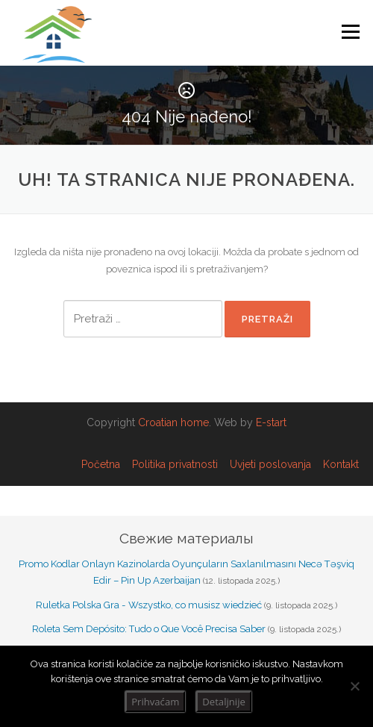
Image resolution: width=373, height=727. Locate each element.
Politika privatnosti (175, 464)
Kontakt (341, 464)
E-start (271, 422)
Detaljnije (223, 701)
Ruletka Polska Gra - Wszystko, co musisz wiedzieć (149, 605)
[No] (354, 685)
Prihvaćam (155, 701)
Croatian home (173, 422)
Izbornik (350, 31)
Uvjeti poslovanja (270, 464)
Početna (100, 464)
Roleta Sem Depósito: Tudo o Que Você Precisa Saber (149, 628)
